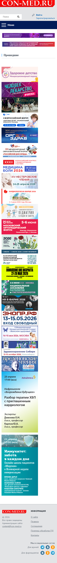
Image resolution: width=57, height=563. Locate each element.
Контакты (35, 535)
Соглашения (36, 526)
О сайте (34, 517)
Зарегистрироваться (45, 18)
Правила (35, 521)
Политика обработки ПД (42, 530)
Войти (39, 15)
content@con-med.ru (11, 526)
